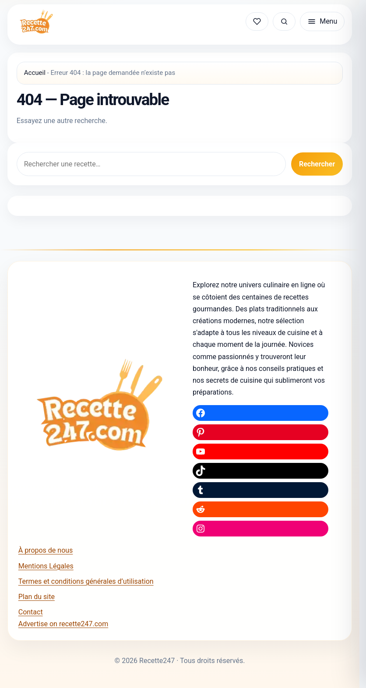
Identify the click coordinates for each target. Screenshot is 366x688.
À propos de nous (45, 550)
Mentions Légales (46, 566)
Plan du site (36, 597)
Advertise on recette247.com (63, 624)
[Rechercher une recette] (284, 21)
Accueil (35, 73)
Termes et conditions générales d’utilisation (86, 581)
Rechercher (317, 164)
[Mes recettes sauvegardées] (257, 21)
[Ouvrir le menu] (322, 21)
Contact (30, 612)
